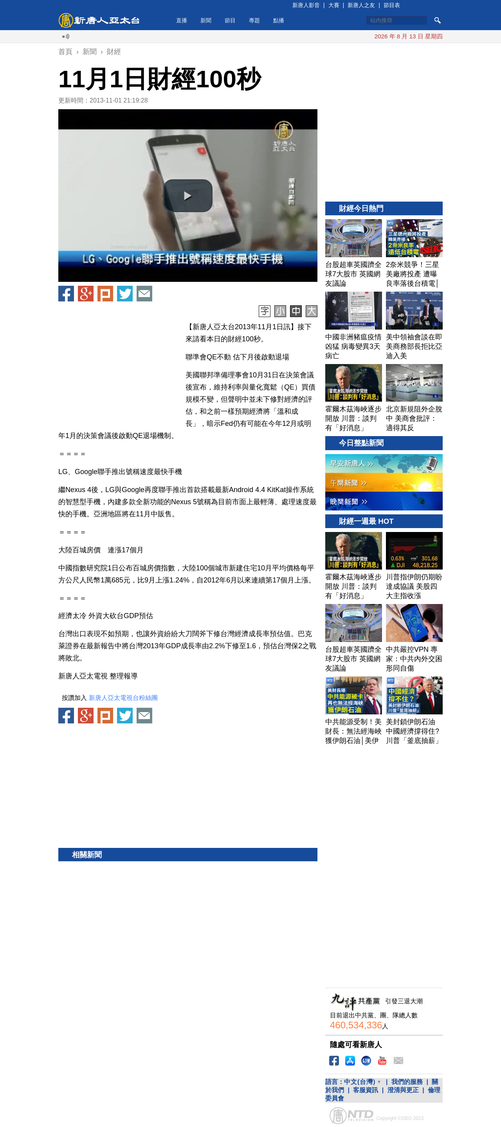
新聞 (205, 20)
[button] (188, 195)
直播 (181, 20)
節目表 (392, 5)
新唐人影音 (306, 5)
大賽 (333, 5)
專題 (254, 20)
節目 (230, 20)
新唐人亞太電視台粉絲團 (123, 697)
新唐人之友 (361, 5)
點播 (278, 20)
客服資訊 (365, 1090)
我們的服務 (407, 1081)
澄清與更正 (403, 1090)
